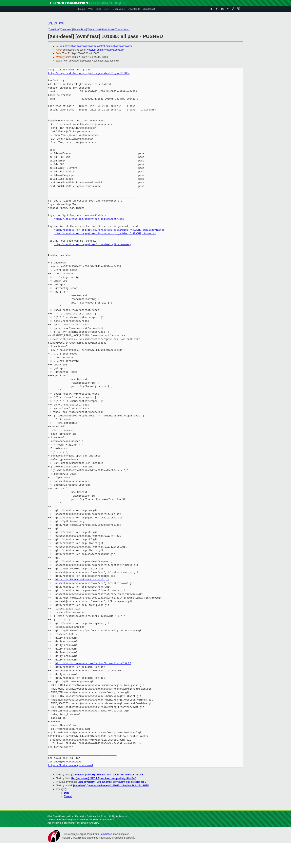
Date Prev (53, 29)
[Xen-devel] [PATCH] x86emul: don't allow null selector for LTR (107, 774)
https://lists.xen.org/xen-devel (70, 765)
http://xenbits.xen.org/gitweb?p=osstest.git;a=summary (92, 244)
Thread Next (94, 29)
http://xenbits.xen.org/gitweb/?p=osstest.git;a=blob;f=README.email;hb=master (109, 230)
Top (50, 23)
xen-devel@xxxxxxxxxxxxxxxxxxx (78, 46)
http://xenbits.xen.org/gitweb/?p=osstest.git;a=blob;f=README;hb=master (105, 233)
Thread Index (122, 29)
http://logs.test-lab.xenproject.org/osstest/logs (89, 219)
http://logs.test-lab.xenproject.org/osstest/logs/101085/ (89, 73)
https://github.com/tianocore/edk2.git (82, 579)
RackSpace (105, 834)
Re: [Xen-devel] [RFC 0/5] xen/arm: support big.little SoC (103, 778)
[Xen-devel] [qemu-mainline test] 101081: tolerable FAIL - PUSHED (111, 785)
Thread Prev (79, 29)
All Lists (59, 23)
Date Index (108, 29)
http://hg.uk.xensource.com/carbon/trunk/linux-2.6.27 (93, 663)
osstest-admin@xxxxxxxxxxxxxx (114, 46)
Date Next (66, 29)
